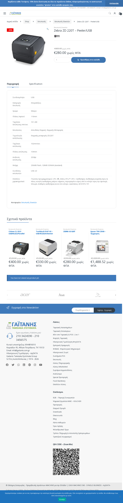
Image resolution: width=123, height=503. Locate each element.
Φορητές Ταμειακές (60, 338)
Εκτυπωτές (42, 21)
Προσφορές (57, 405)
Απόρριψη (114, 3)
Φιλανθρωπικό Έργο (61, 429)
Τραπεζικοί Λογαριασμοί (62, 437)
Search (109, 13)
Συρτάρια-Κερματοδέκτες (62, 370)
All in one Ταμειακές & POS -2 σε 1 (66, 334)
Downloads (57, 412)
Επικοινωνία (57, 415)
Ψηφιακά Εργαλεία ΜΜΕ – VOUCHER (67, 401)
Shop (27, 21)
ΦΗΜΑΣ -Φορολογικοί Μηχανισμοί (66, 349)
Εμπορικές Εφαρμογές (61, 345)
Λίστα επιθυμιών (59, 422)
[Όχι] (120, 496)
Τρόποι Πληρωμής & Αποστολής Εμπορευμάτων (71, 433)
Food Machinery (59, 381)
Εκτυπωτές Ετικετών (62, 21)
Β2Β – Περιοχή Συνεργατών (64, 397)
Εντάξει (62, 499)
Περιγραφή (13, 84)
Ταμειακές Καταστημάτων (62, 327)
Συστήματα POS (59, 356)
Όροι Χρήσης (58, 426)
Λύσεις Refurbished (60, 367)
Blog (54, 419)
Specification (35, 84)
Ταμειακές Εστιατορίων (62, 331)
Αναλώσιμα (57, 374)
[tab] (13, 85)
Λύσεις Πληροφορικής (61, 363)
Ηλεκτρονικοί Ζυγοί (60, 352)
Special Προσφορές (60, 377)
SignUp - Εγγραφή (104, 310)
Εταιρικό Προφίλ (59, 408)
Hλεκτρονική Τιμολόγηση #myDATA (67, 342)
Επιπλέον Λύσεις (59, 384)
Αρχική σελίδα (12, 21)
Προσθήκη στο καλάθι (90, 60)
